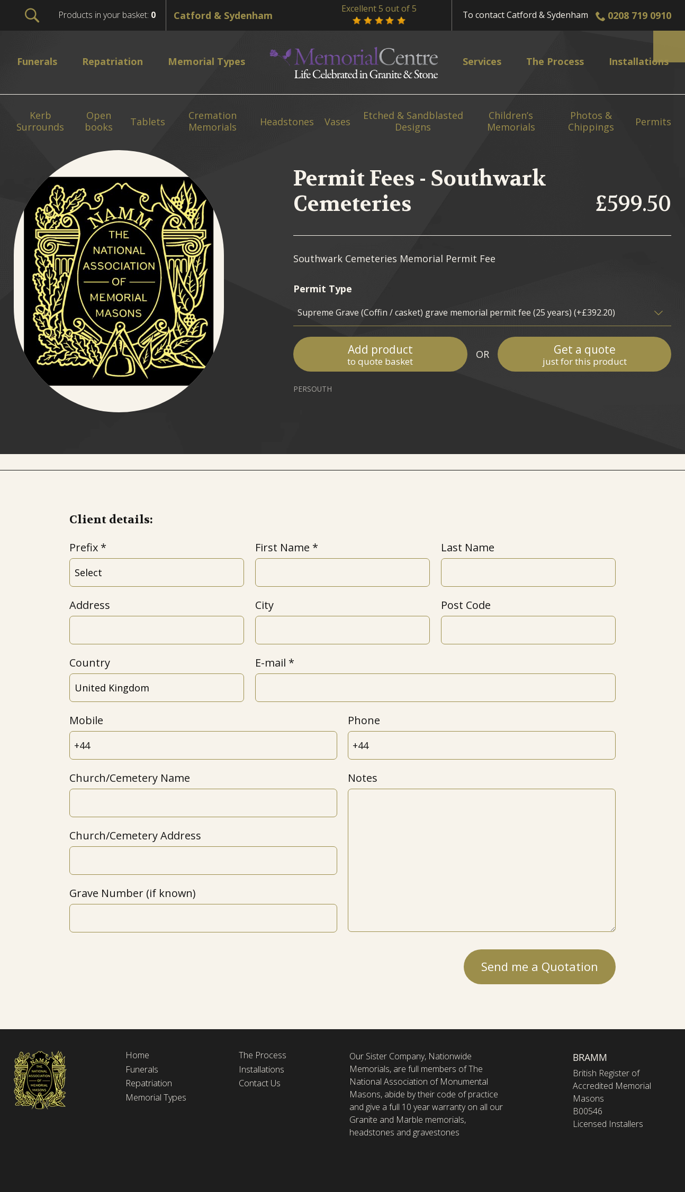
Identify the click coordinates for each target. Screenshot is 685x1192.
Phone (364, 720)
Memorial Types (159, 1101)
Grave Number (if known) (132, 893)
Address (89, 605)
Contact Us (263, 1086)
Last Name (467, 547)
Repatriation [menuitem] (116, 61)
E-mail (270, 662)
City (264, 605)
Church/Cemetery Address (135, 835)
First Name (282, 547)
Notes (362, 778)
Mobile (86, 720)
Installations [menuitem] (633, 61)
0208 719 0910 (639, 15)
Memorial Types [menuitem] (212, 61)
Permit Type (322, 288)
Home (138, 1056)
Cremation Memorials (212, 121)
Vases (337, 122)
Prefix (83, 547)
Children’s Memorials (511, 121)
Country (89, 662)
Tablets (147, 122)
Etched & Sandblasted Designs (413, 121)
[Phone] (481, 745)
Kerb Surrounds (40, 121)
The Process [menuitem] (548, 61)
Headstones (287, 122)
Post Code (466, 605)
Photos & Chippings (591, 121)
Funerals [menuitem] (40, 61)
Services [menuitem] (478, 61)
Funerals (144, 1071)
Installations (265, 1071)
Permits (653, 122)
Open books (99, 121)
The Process (265, 1056)
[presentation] (149, 963)
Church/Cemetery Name (129, 778)
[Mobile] (203, 745)
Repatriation (151, 1086)
